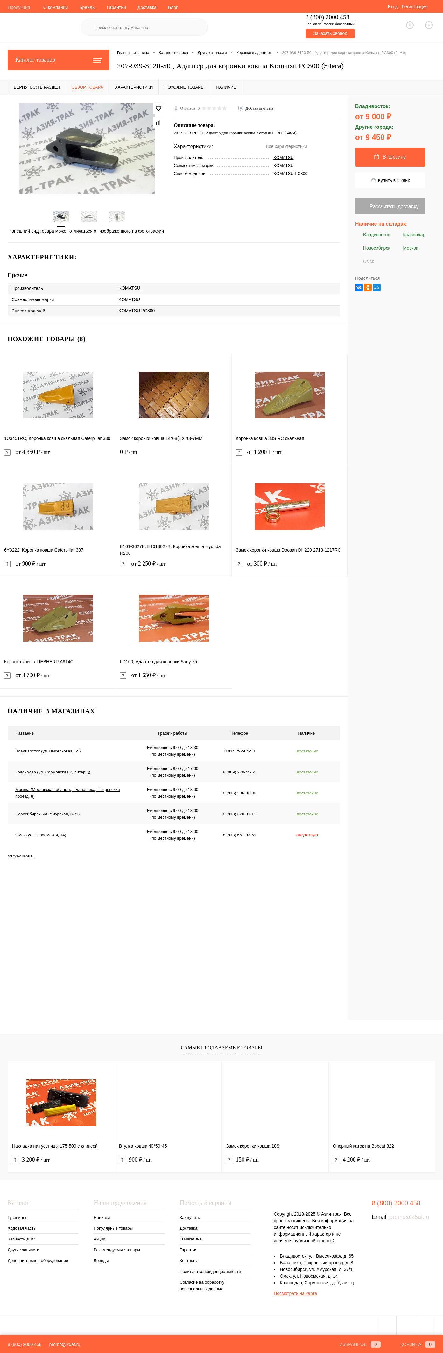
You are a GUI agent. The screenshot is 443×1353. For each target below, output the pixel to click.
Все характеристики (286, 146)
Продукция (19, 7)
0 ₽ (173, 456)
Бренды (87, 7)
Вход (393, 6)
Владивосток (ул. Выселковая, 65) (48, 750)
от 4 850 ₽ (57, 456)
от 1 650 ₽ (174, 679)
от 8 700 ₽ (57, 679)
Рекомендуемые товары (117, 1249)
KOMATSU (283, 157)
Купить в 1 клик (390, 180)
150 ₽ (242, 1160)
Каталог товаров (58, 60)
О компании (55, 7)
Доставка (147, 7)
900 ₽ (135, 1160)
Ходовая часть (22, 1228)
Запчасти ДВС (21, 1239)
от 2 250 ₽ (173, 567)
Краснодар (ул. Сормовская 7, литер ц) (52, 771)
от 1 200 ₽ (289, 456)
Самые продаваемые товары (221, 1047)
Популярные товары (113, 1228)
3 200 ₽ (31, 1160)
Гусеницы (17, 1217)
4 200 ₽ (351, 1160)
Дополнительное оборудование (38, 1260)
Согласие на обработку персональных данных (202, 1285)
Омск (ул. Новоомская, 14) (40, 834)
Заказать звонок (330, 33)
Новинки (102, 1217)
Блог (173, 7)
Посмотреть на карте (295, 1293)
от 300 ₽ (289, 567)
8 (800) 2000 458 (25, 1344)
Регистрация (415, 6)
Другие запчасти (23, 1249)
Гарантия (188, 1249)
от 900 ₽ (58, 567)
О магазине (191, 1239)
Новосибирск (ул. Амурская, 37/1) (47, 813)
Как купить (190, 1217)
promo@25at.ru (409, 1217)
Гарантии (116, 7)
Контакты (189, 1260)
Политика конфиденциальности (210, 1271)
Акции (99, 1239)
